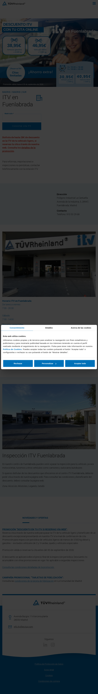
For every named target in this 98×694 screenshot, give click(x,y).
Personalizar (49, 363)
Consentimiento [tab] (17, 328)
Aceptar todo (80, 363)
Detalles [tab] (49, 328)
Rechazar (18, 363)
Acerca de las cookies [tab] (81, 328)
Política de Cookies (12, 349)
